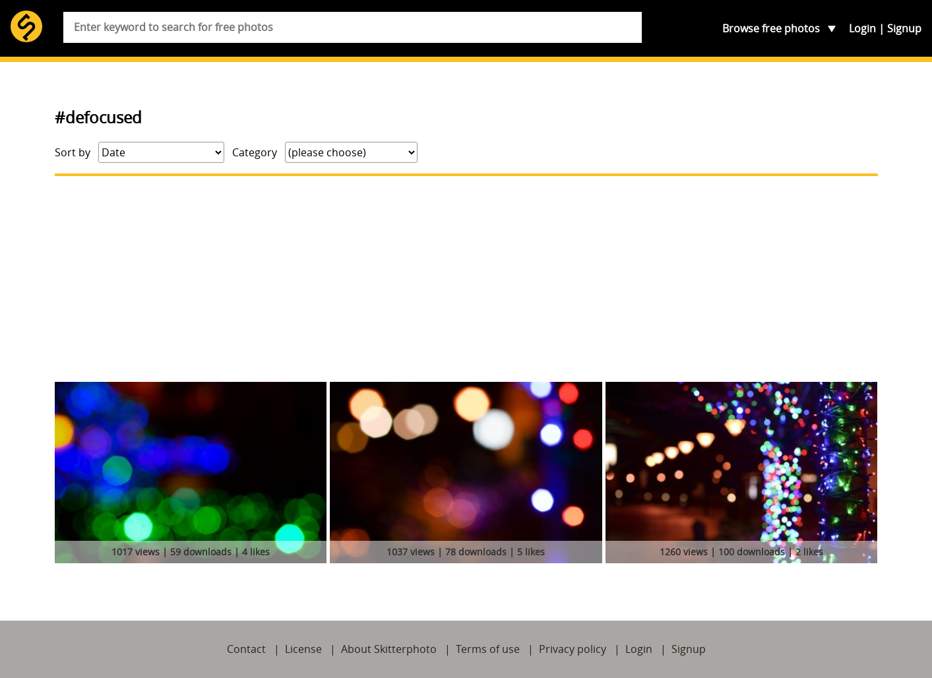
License (303, 649)
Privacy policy (572, 649)
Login (862, 28)
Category (254, 152)
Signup (904, 28)
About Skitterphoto (389, 649)
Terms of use (488, 649)
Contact (246, 649)
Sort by (72, 152)
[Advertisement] (466, 279)
